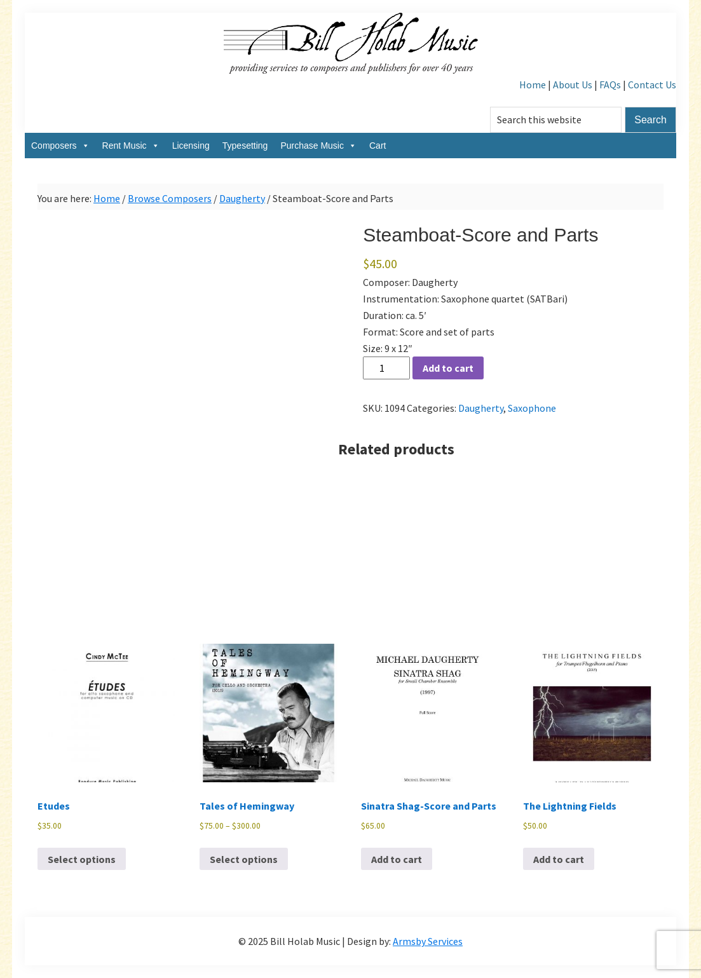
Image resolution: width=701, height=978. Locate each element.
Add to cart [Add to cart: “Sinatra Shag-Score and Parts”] (396, 859)
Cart (377, 145)
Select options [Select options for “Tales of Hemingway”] (244, 859)
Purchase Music (318, 145)
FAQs (610, 84)
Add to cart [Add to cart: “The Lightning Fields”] (558, 859)
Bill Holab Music (351, 44)
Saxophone (532, 408)
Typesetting (245, 145)
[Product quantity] (386, 368)
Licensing (191, 145)
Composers (60, 145)
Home (532, 84)
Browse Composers (170, 198)
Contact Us (652, 84)
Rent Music (131, 145)
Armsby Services (428, 941)
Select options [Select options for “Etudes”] (82, 859)
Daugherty (242, 198)
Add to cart (448, 368)
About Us (572, 84)
